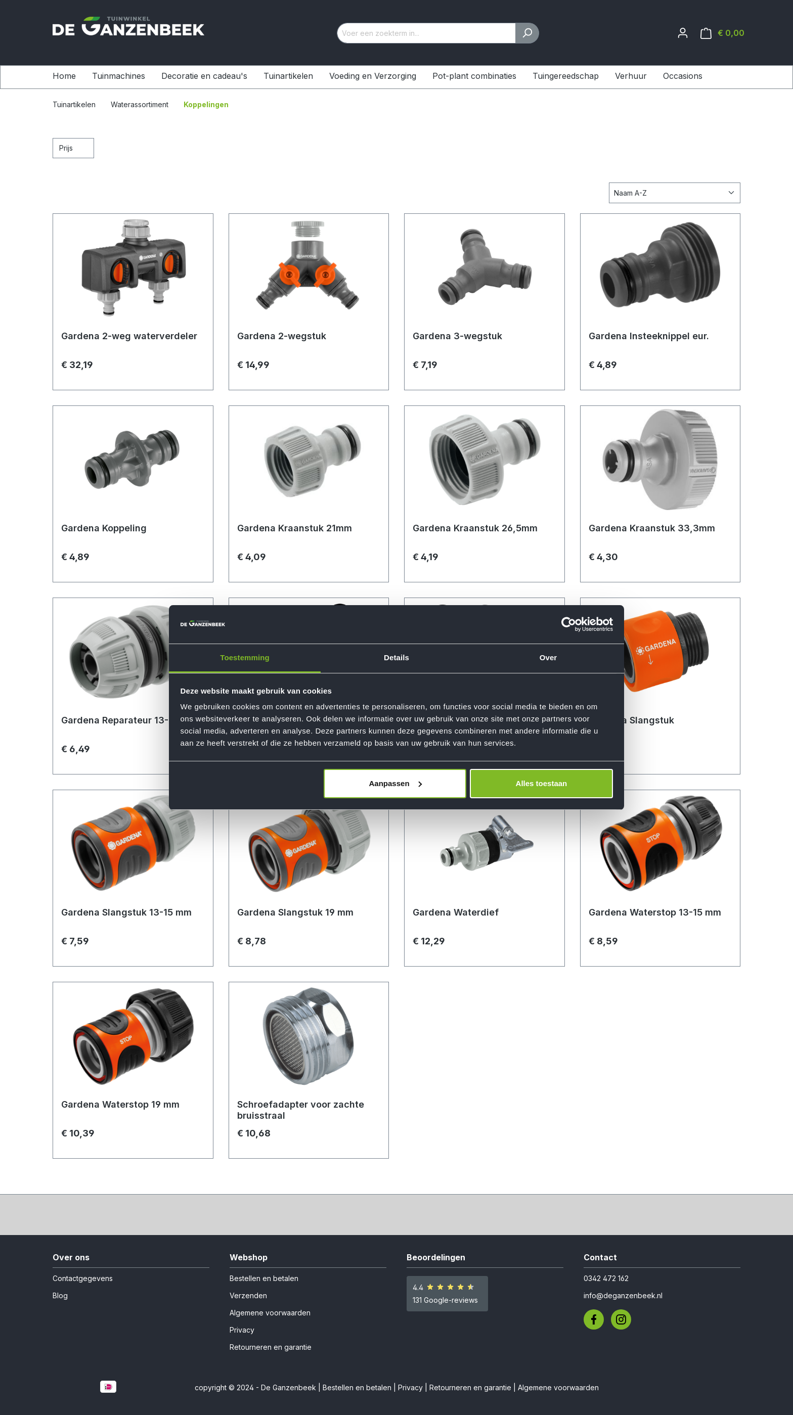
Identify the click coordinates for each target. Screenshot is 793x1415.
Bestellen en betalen (264, 1278)
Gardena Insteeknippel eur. (649, 336)
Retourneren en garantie (271, 1347)
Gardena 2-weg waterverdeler (129, 336)
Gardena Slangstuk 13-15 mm (126, 912)
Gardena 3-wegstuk (457, 336)
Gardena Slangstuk (631, 720)
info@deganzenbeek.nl (623, 1295)
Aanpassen (395, 783)
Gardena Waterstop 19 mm (120, 1104)
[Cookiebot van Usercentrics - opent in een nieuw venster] (568, 624)
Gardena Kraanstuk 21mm (294, 528)
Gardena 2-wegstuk (281, 336)
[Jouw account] (682, 32)
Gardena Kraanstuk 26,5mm (475, 528)
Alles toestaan (541, 783)
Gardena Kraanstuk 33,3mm (652, 528)
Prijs (73, 147)
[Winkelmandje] (722, 33)
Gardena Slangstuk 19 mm (295, 912)
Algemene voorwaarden (270, 1312)
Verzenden (248, 1295)
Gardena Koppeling (104, 528)
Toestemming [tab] (245, 657)
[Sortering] (674, 192)
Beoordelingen (436, 1257)
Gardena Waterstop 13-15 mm (655, 912)
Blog (60, 1295)
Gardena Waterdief (456, 912)
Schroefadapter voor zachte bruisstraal (300, 1110)
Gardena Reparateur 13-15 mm (129, 720)
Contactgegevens (83, 1278)
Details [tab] (396, 657)
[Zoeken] (527, 33)
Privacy (242, 1330)
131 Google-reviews (445, 1300)
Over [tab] (548, 657)
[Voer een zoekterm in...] (426, 33)
